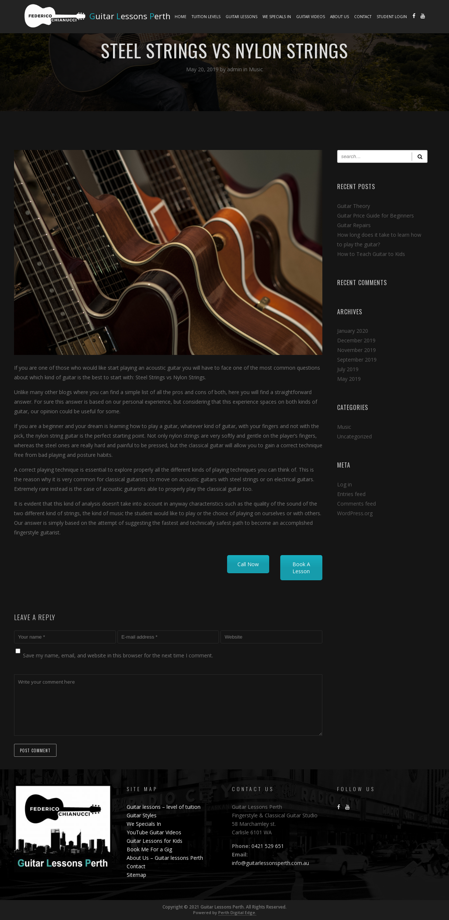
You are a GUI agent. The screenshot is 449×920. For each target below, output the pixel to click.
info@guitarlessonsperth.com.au (270, 862)
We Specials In (277, 16)
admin (235, 69)
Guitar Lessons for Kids (154, 840)
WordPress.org (355, 513)
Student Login (392, 16)
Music (256, 69)
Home (180, 16)
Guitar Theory (353, 205)
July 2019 (348, 369)
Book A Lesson (301, 568)
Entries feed (351, 493)
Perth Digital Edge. (237, 912)
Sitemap (136, 874)
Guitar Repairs (354, 225)
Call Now (248, 564)
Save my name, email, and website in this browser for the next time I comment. (118, 655)
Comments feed (356, 503)
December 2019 (356, 340)
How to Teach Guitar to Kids (371, 253)
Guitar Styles (142, 815)
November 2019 (356, 349)
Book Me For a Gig (149, 849)
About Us (339, 16)
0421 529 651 (267, 845)
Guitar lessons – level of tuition (163, 806)
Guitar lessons (241, 16)
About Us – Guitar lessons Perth (165, 857)
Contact (362, 16)
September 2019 (357, 359)
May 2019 (349, 378)
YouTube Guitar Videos (154, 832)
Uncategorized (354, 436)
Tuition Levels (206, 16)
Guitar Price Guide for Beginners (375, 215)
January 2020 (352, 330)
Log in (344, 484)
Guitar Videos (310, 16)
